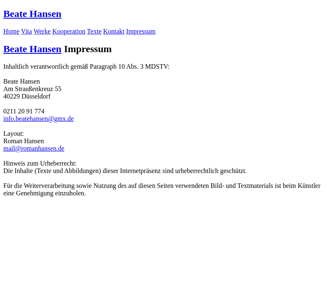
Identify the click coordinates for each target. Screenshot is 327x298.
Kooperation (69, 31)
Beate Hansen (32, 13)
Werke (41, 31)
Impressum (140, 31)
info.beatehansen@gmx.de (38, 118)
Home (11, 31)
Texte (94, 31)
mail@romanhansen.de (33, 148)
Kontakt (114, 31)
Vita (26, 31)
